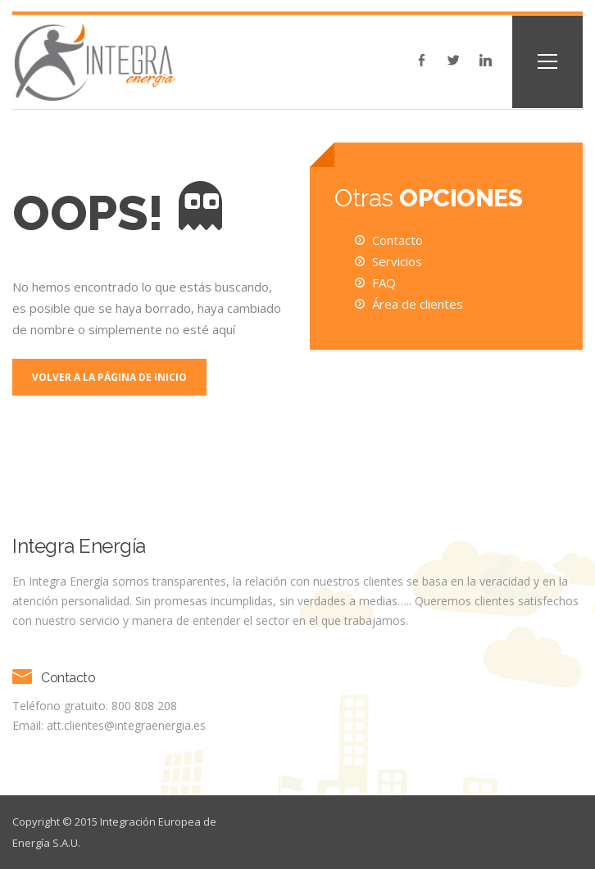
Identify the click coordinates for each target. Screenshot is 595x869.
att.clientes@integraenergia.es (126, 725)
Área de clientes (417, 304)
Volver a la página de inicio (109, 377)
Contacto (397, 240)
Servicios (397, 261)
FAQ (384, 282)
